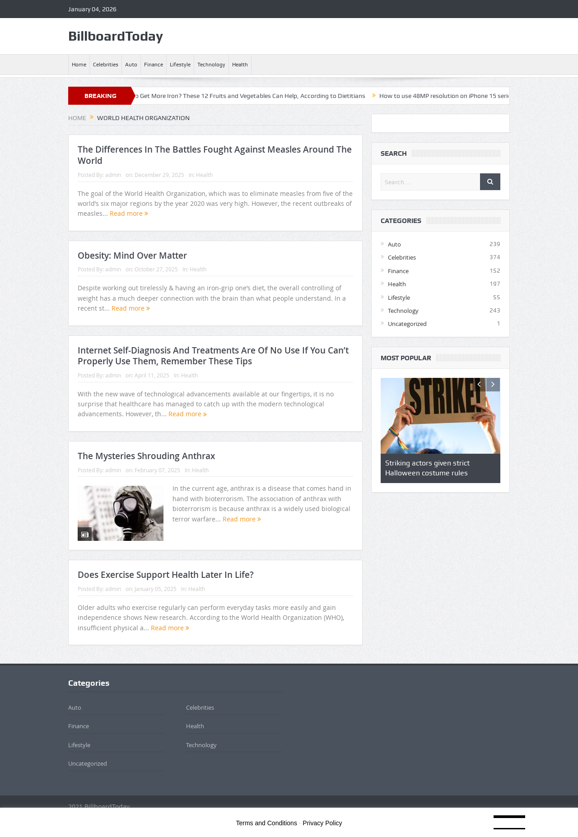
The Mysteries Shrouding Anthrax (146, 456)
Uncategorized (407, 324)
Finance (153, 64)
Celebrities (105, 64)
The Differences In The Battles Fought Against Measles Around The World (215, 155)
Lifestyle (180, 64)
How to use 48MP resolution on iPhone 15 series (452, 95)
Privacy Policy (322, 823)
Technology (211, 64)
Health (240, 64)
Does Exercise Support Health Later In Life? (166, 575)
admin (113, 174)
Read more (129, 213)
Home (79, 64)
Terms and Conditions (266, 823)
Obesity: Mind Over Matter (132, 255)
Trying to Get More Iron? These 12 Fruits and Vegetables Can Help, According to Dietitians (245, 95)
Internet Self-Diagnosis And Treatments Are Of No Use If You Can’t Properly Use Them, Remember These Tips (213, 355)
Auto (131, 64)
